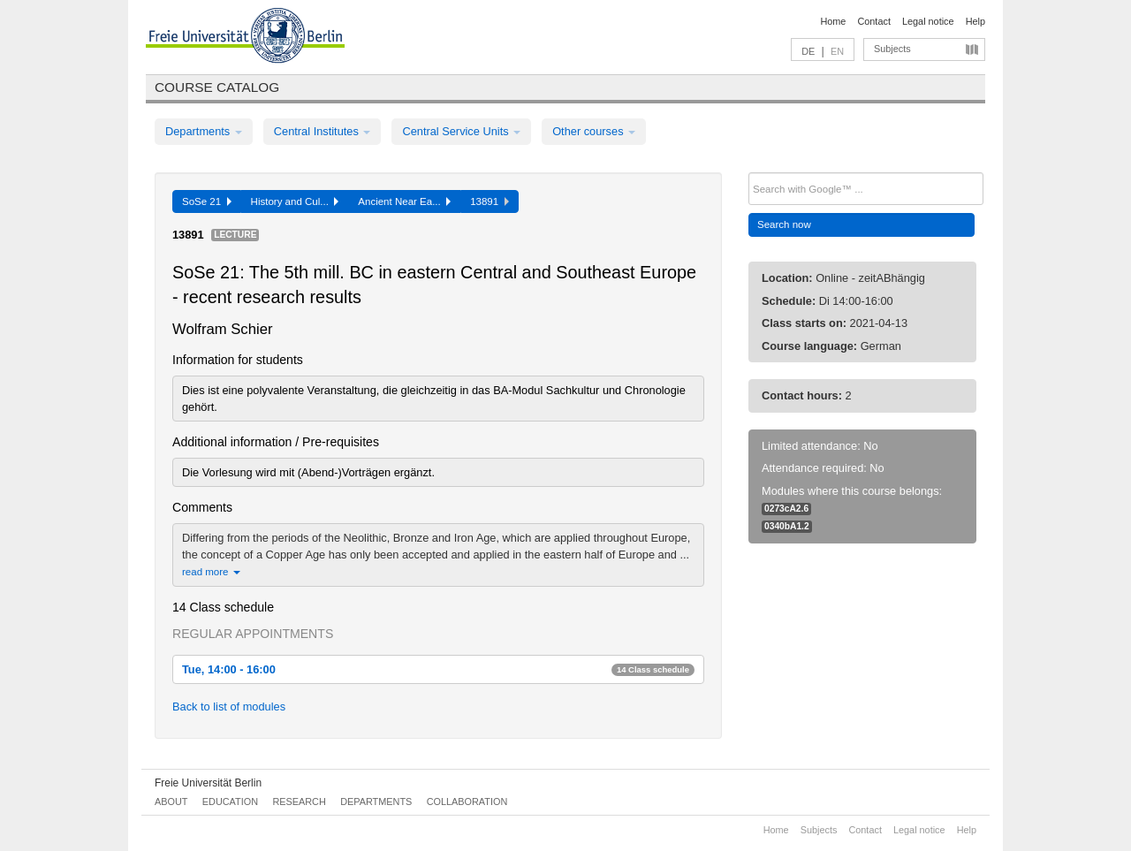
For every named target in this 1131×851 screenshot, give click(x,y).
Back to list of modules (228, 706)
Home (833, 21)
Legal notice (928, 21)
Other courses (593, 131)
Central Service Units (461, 131)
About (171, 801)
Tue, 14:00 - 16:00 (438, 669)
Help (975, 21)
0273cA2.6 (786, 508)
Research (298, 801)
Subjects (892, 48)
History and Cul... (295, 201)
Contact (873, 21)
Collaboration (467, 801)
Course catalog (217, 87)
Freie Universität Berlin (208, 783)
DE (808, 51)
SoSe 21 (207, 201)
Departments (203, 131)
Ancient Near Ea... (404, 201)
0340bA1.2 (786, 526)
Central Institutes (322, 131)
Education (230, 801)
